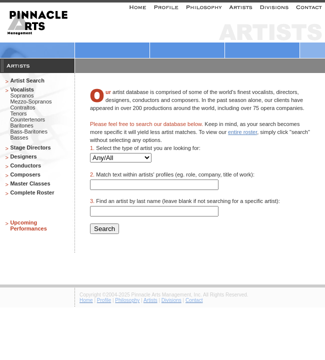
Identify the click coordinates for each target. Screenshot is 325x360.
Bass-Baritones (29, 131)
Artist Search (27, 81)
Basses (19, 137)
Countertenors (27, 119)
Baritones (21, 125)
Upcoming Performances (28, 226)
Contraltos (22, 107)
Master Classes (30, 183)
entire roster (242, 132)
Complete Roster (32, 193)
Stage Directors (30, 147)
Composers (25, 175)
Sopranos (22, 95)
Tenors (18, 113)
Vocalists (22, 89)
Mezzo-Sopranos (31, 101)
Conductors (25, 165)
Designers (23, 157)
